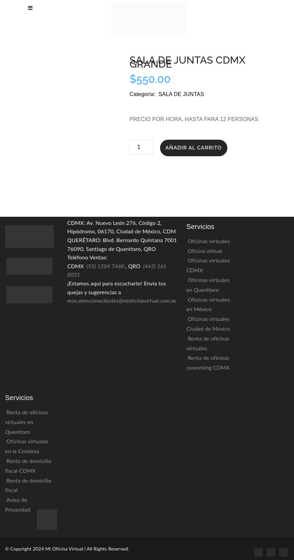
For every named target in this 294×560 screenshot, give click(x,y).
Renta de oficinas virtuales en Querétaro (26, 422)
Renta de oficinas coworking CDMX (208, 362)
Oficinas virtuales (209, 241)
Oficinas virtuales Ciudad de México (208, 324)
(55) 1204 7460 (105, 266)
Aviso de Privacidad (17, 504)
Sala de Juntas (181, 94)
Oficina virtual (205, 251)
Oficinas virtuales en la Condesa (26, 446)
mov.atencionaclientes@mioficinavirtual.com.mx (122, 300)
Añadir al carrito (193, 148)
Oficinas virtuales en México (208, 304)
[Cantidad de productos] (141, 147)
